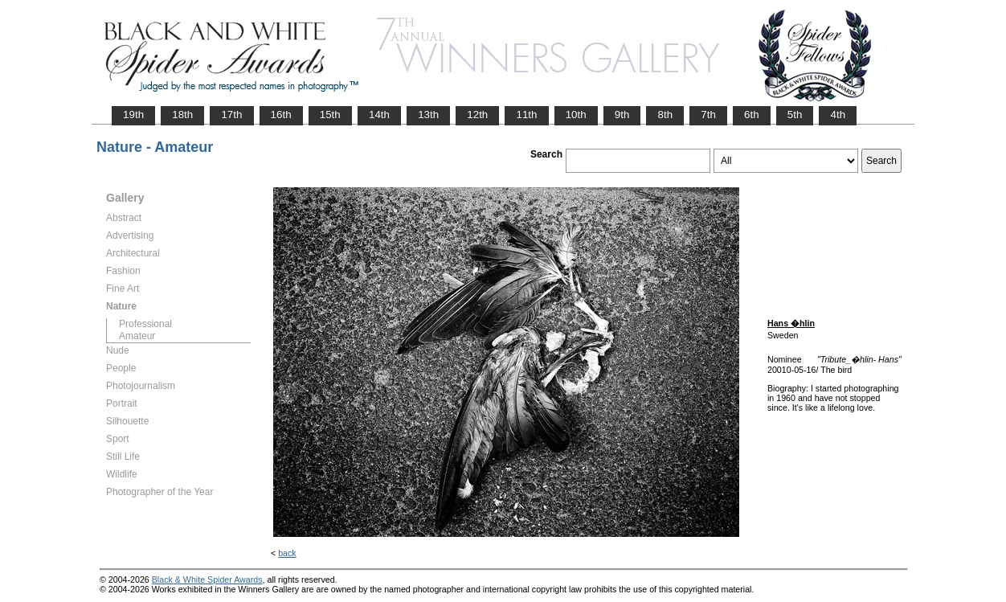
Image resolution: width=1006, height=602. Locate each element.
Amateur (137, 336)
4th (837, 115)
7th (708, 115)
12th (477, 115)
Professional (145, 324)
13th (428, 115)
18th (182, 115)
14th (379, 115)
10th (576, 115)
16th (281, 115)
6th (751, 115)
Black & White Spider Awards (207, 579)
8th (664, 115)
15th (330, 115)
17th (231, 115)
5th (795, 115)
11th (526, 115)
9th (622, 115)
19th (133, 115)
